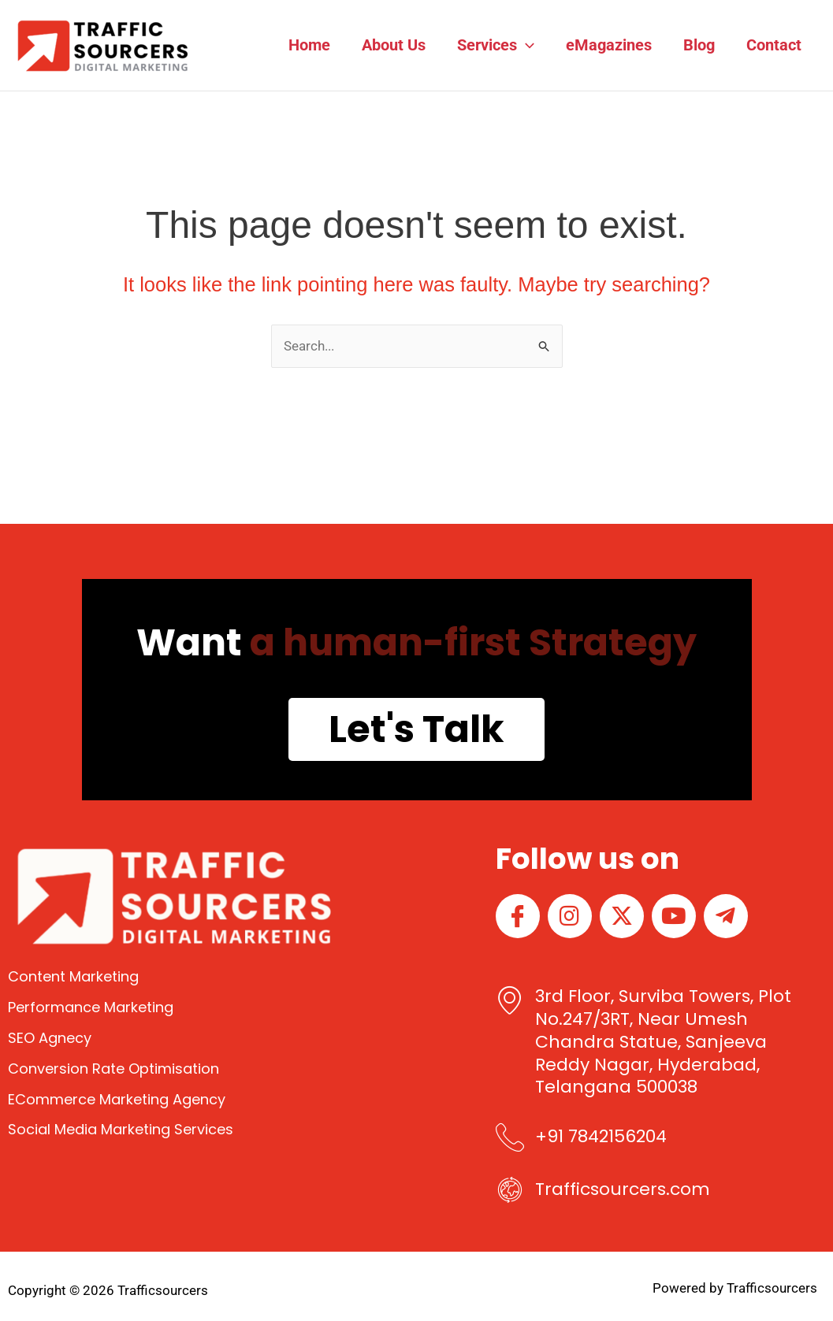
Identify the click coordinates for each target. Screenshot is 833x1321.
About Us (394, 44)
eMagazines (609, 44)
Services (495, 44)
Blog (699, 44)
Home (309, 44)
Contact (773, 44)
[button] (525, 44)
